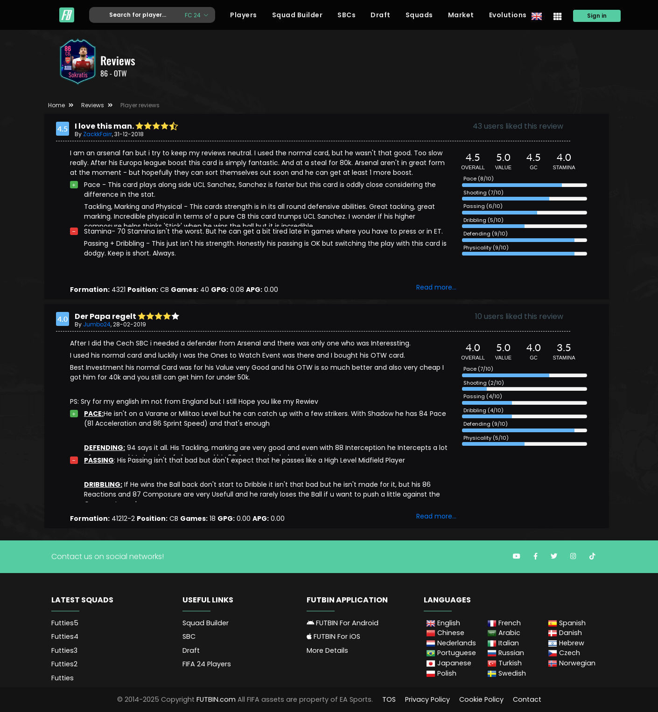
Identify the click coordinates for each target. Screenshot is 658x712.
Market (461, 15)
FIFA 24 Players (206, 664)
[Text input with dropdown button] (133, 15)
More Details (327, 650)
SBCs (346, 15)
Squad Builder (297, 15)
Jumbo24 (97, 324)
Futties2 (64, 664)
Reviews (92, 105)
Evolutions (508, 15)
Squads (419, 15)
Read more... (436, 287)
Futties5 (64, 623)
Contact (527, 699)
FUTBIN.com (216, 699)
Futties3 (64, 650)
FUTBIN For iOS (333, 636)
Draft (381, 15)
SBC (189, 636)
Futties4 (64, 636)
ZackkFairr (97, 134)
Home (56, 105)
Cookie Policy (481, 699)
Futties (62, 678)
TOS (389, 699)
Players (243, 15)
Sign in (597, 16)
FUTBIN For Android (342, 623)
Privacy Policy (427, 699)
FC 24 (193, 15)
